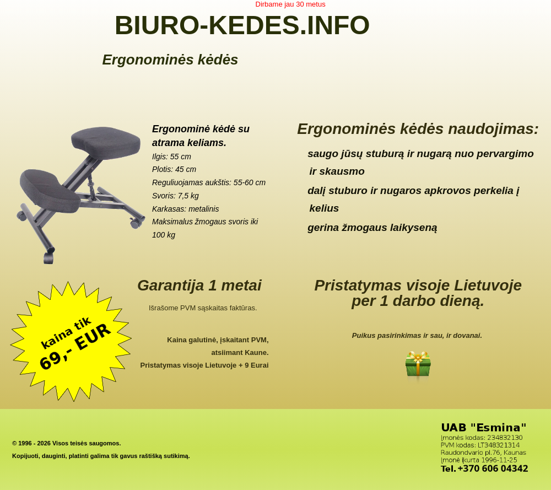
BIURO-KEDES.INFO (242, 25)
